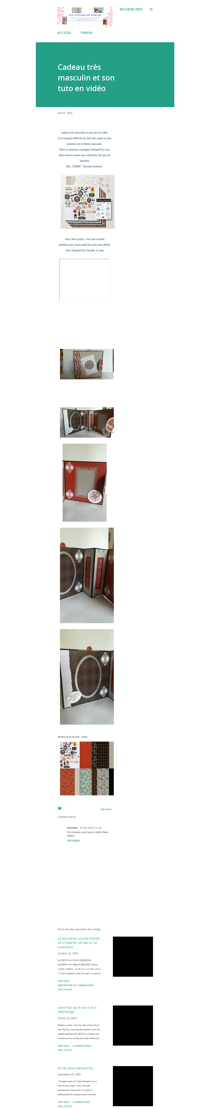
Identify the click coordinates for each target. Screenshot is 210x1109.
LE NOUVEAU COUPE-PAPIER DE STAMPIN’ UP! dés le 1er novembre (78, 942)
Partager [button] (106, 809)
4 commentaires (81, 1045)
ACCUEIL (64, 32)
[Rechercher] (131, 9)
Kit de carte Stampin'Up (75, 1068)
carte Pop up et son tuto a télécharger (77, 1009)
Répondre (73, 840)
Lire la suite (65, 989)
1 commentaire (81, 1102)
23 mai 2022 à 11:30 (90, 827)
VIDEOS (86, 32)
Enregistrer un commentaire (75, 985)
